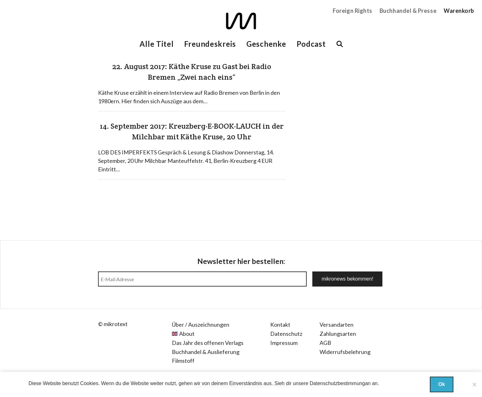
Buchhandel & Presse (408, 10)
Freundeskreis (210, 43)
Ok (441, 384)
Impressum (284, 342)
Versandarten (336, 324)
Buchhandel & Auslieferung (205, 351)
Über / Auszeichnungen (200, 324)
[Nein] (474, 384)
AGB (325, 342)
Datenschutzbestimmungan (340, 383)
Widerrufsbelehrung (345, 351)
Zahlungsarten (338, 333)
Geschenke (266, 43)
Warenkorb (459, 10)
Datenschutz (286, 333)
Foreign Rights (352, 10)
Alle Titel (156, 43)
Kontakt (280, 324)
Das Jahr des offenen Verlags (208, 342)
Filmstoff (183, 360)
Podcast (311, 43)
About (186, 333)
